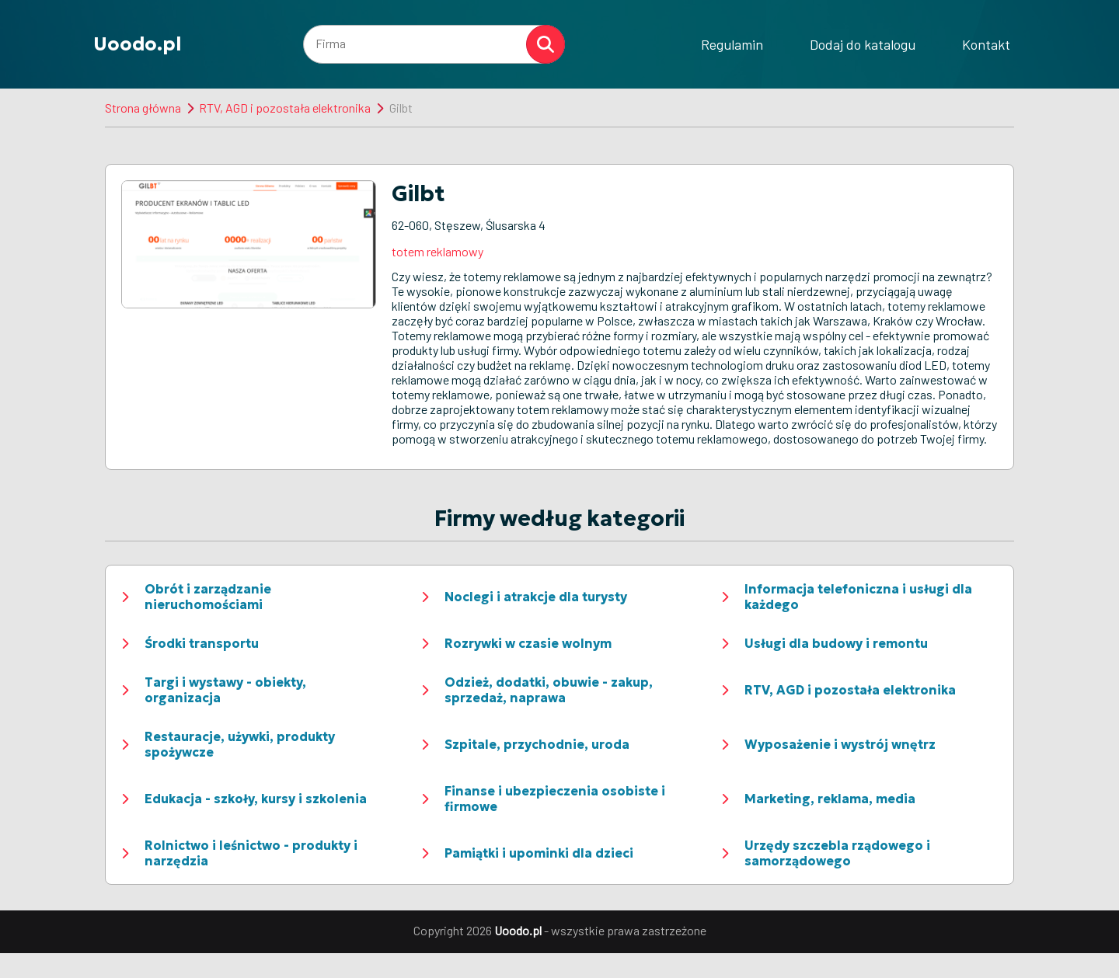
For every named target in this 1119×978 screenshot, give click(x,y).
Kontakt (986, 44)
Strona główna (143, 107)
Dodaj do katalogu (862, 44)
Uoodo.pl (137, 44)
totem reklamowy (437, 251)
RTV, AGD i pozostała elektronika (285, 107)
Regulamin (732, 44)
